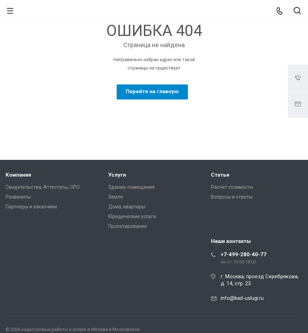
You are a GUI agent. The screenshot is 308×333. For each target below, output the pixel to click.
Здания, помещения (131, 187)
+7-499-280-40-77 (243, 254)
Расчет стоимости (232, 187)
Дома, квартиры (126, 206)
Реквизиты (18, 197)
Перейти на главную (152, 91)
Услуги (117, 175)
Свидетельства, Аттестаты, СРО (43, 187)
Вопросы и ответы (231, 197)
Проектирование (127, 226)
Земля (115, 197)
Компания (18, 175)
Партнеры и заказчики (31, 206)
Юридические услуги (132, 216)
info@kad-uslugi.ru (242, 298)
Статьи (220, 175)
